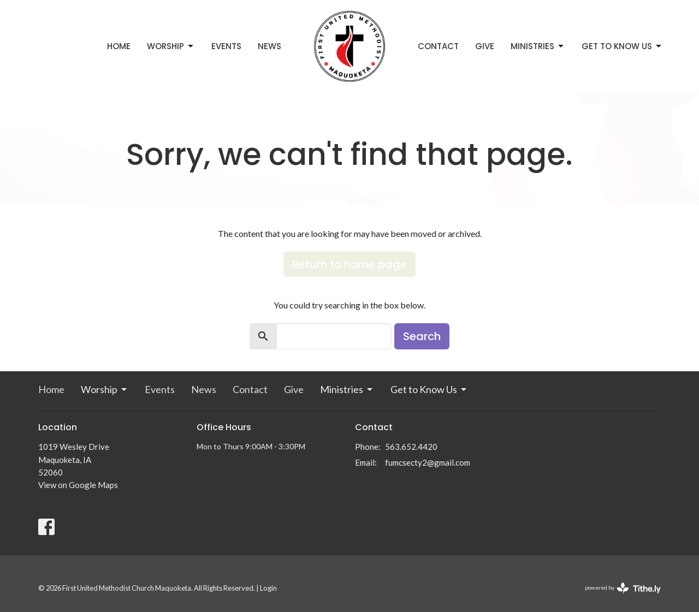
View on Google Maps (78, 485)
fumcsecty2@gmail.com (427, 462)
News (269, 46)
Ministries (538, 46)
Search (422, 336)
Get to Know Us (622, 46)
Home (119, 46)
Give (484, 46)
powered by (623, 588)
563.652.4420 (411, 446)
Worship (171, 46)
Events (226, 46)
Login (268, 588)
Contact (438, 46)
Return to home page (349, 264)
